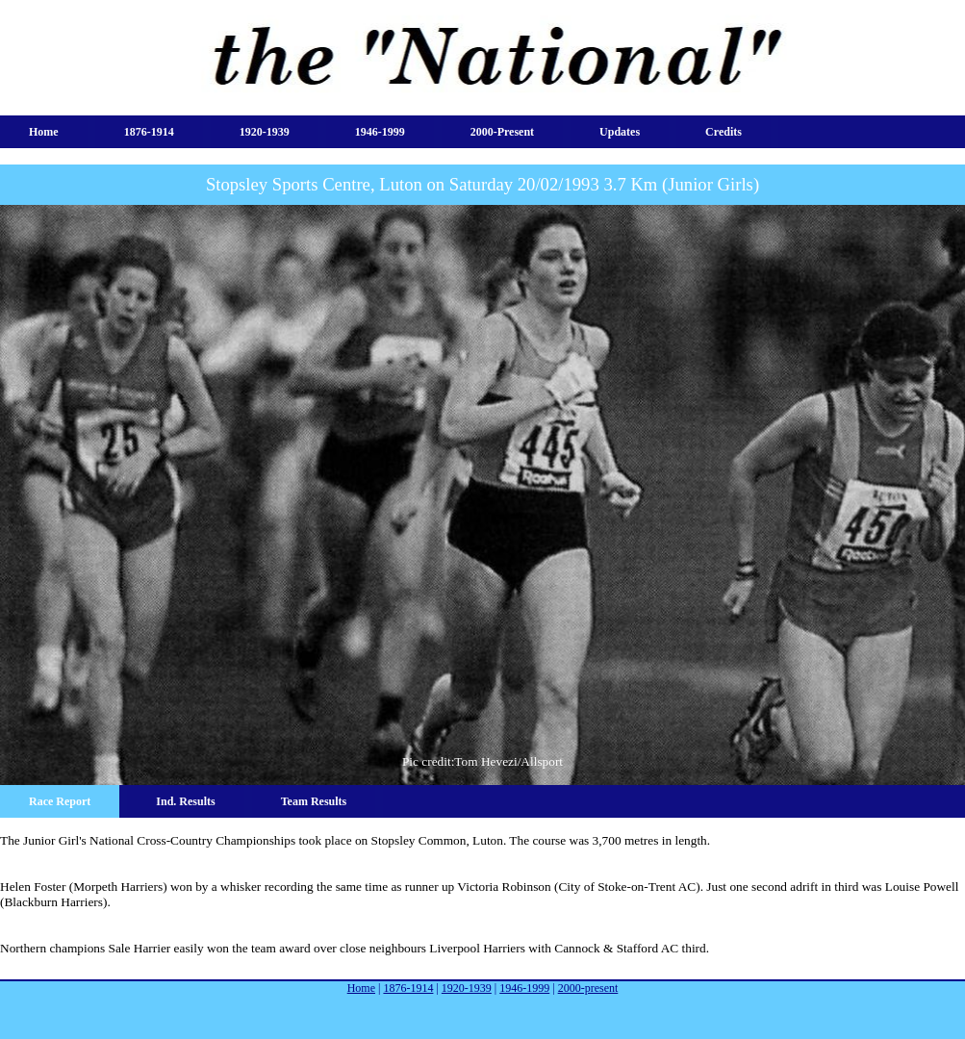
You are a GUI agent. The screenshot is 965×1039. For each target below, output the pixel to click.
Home (44, 132)
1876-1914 (149, 132)
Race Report (59, 801)
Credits (723, 132)
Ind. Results (185, 801)
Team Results (314, 801)
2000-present (502, 132)
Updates (619, 132)
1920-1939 (265, 132)
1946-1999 (380, 132)
